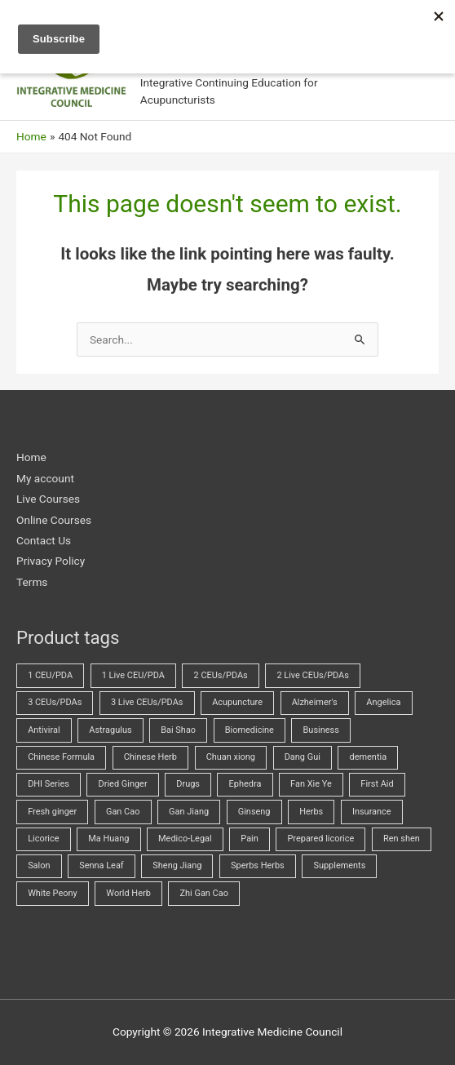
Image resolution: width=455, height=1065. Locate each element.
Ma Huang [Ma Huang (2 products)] (108, 838)
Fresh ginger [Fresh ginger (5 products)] (52, 811)
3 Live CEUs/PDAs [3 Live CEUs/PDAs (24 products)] (147, 702)
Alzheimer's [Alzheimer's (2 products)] (315, 702)
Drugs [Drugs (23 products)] (188, 784)
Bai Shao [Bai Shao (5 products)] (178, 730)
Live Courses (48, 498)
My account (45, 478)
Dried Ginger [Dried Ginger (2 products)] (123, 784)
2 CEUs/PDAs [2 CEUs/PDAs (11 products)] (221, 675)
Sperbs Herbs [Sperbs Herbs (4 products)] (258, 865)
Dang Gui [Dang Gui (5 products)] (302, 757)
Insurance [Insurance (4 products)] (371, 811)
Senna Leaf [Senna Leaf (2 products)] (101, 865)
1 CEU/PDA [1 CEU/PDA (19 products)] (50, 675)
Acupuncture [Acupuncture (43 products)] (237, 702)
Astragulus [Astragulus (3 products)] (110, 730)
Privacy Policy (50, 560)
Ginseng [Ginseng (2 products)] (254, 811)
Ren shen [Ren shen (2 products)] (401, 838)
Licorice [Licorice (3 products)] (43, 838)
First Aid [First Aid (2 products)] (376, 784)
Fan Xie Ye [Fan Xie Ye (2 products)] (311, 784)
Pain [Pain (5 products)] (249, 838)
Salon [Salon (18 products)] (39, 865)
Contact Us (43, 540)
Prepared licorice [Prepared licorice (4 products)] (320, 838)
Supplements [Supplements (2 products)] (339, 865)
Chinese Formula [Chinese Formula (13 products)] (61, 757)
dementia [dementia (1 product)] (368, 757)
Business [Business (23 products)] (321, 730)
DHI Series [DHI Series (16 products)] (48, 784)
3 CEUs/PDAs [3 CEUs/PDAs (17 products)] (55, 702)
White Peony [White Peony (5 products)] (52, 893)
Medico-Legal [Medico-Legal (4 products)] (185, 838)
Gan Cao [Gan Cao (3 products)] (122, 811)
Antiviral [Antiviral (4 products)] (44, 730)
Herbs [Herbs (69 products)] (311, 811)
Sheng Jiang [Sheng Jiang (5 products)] (176, 865)
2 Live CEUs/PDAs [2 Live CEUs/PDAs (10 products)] (312, 675)
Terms (31, 581)
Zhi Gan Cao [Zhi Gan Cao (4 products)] (203, 893)
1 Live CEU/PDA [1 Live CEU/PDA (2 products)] (133, 675)
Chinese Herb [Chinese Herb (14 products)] (150, 757)
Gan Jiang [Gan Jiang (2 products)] (189, 811)
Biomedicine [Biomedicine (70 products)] (249, 730)
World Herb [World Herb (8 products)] (128, 893)
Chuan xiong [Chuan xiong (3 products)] (230, 757)
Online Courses (53, 519)
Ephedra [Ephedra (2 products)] (245, 784)
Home (31, 457)
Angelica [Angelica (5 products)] (383, 702)
